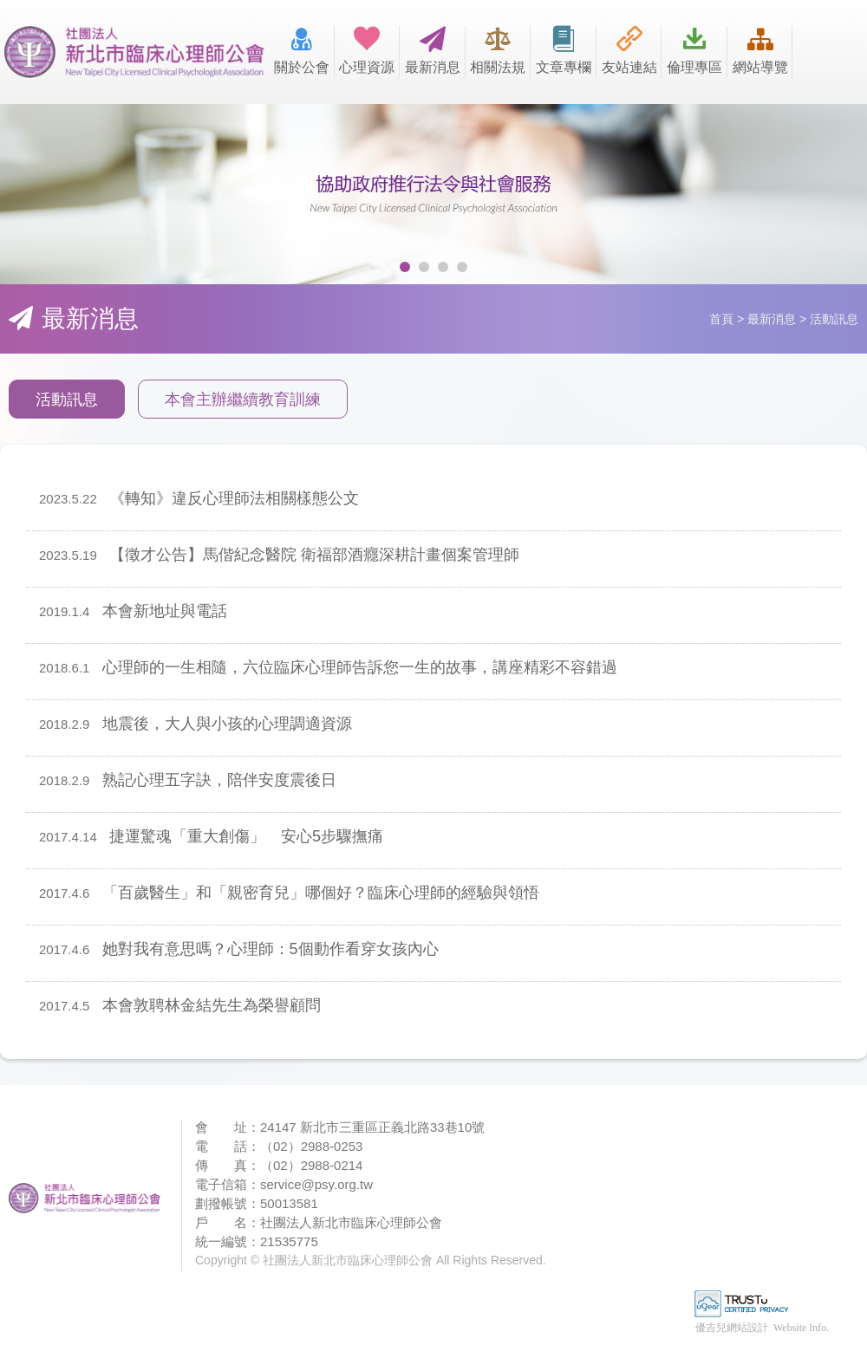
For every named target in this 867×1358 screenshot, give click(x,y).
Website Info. (801, 1328)
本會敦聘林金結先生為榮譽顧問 (180, 1005)
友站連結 (629, 50)
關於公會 (302, 50)
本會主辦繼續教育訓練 (243, 399)
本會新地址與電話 (133, 611)
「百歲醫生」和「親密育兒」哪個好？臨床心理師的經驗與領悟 (289, 892)
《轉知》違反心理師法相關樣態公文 (199, 498)
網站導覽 (760, 50)
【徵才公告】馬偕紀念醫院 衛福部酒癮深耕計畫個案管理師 (279, 554)
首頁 (721, 319)
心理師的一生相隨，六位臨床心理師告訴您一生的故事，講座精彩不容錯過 (328, 667)
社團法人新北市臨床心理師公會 (134, 52)
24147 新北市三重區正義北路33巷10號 (372, 1127)
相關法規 (498, 50)
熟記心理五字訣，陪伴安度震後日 (187, 780)
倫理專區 (694, 50)
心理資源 (368, 50)
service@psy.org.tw (316, 1184)
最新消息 (433, 50)
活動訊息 (67, 399)
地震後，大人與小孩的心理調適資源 (195, 723)
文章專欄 (563, 50)
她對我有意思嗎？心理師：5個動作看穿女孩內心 (239, 949)
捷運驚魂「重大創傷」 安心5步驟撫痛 (211, 836)
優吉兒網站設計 (731, 1328)
